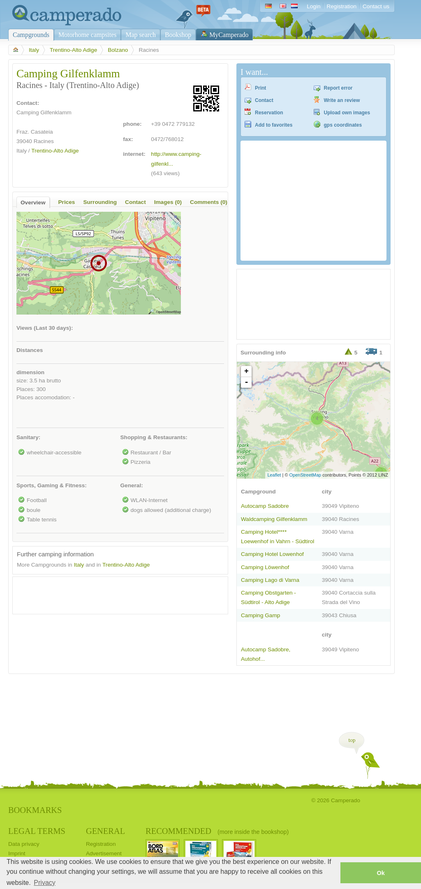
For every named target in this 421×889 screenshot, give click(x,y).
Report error (338, 88)
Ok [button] (380, 873)
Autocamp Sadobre (265, 506)
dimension (30, 372)
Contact (264, 100)
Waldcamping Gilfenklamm (274, 519)
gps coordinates (343, 125)
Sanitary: (28, 437)
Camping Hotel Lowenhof (272, 554)
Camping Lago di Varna (270, 580)
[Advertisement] (113, 593)
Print (260, 88)
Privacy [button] (44, 882)
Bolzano (118, 50)
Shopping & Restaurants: (153, 437)
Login (313, 6)
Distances (29, 350)
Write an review (342, 100)
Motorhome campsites (87, 34)
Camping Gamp (260, 615)
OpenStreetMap (305, 474)
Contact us (376, 6)
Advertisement (104, 853)
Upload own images (347, 113)
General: (131, 485)
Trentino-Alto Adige (73, 50)
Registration (341, 6)
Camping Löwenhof (265, 567)
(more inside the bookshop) (253, 832)
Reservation (269, 113)
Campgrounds (31, 34)
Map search (140, 34)
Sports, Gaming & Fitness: (51, 485)
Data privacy (23, 844)
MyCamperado (228, 34)
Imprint (16, 853)
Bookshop (178, 34)
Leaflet (274, 474)
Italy (34, 50)
